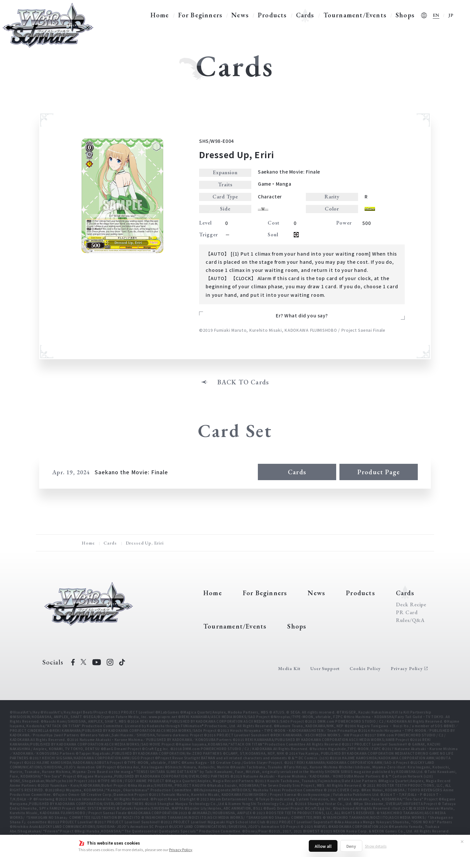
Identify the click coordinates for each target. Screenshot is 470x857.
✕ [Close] (462, 841)
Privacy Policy (180, 849)
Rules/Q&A (410, 620)
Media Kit (289, 668)
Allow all (323, 846)
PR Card (407, 612)
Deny (351, 846)
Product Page (378, 472)
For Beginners (200, 15)
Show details (375, 846)
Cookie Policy (365, 668)
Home (159, 15)
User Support (325, 668)
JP (451, 15)
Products (272, 15)
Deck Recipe (411, 604)
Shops (405, 15)
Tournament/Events (354, 15)
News (240, 15)
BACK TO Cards (243, 382)
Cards (305, 15)
